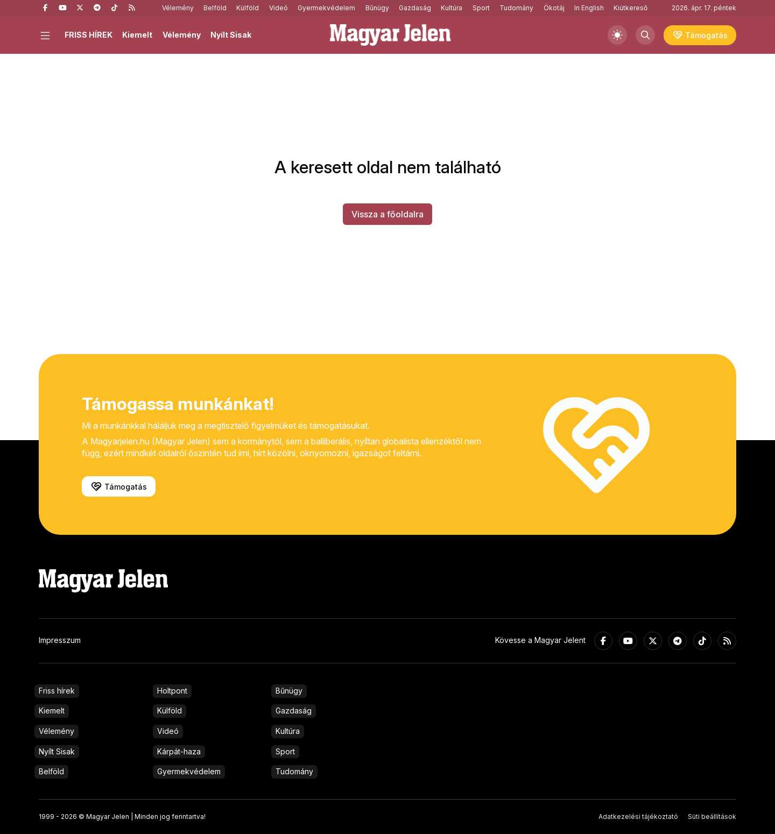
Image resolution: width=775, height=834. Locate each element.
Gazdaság (415, 8)
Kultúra (451, 8)
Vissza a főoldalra (387, 214)
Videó (278, 8)
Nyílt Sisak (230, 34)
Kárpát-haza (179, 751)
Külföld (247, 8)
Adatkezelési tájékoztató (638, 816)
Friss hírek (57, 690)
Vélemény (178, 8)
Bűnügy (377, 8)
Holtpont (172, 690)
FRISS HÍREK (88, 34)
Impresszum (60, 640)
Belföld (215, 8)
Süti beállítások (712, 816)
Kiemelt (137, 34)
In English (589, 8)
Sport (481, 8)
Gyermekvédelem (326, 8)
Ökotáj (554, 8)
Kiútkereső (630, 8)
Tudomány (516, 8)
